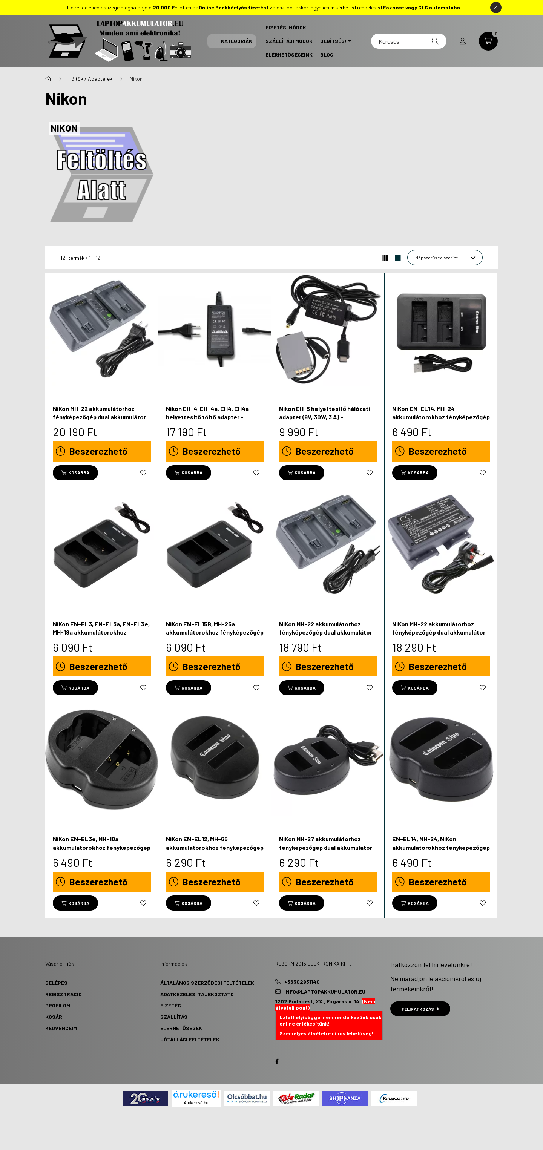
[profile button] (462, 41)
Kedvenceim (61, 1028)
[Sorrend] (445, 257)
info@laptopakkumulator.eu (324, 992)
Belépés (56, 983)
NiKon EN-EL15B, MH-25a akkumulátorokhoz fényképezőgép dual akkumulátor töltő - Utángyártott (215, 636)
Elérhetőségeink (289, 54)
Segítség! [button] (333, 41)
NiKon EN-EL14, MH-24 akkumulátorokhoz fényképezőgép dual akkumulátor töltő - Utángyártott (441, 421)
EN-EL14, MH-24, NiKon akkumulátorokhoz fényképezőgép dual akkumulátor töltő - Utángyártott (441, 851)
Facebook (276, 1061)
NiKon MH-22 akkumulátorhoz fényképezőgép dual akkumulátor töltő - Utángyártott (99, 417)
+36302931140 (302, 982)
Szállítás (173, 1017)
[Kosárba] (75, 472)
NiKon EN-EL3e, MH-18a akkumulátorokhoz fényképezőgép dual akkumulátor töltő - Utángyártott (101, 851)
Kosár (53, 1017)
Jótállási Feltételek (189, 1039)
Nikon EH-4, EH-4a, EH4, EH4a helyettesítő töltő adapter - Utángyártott (207, 417)
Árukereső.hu (196, 1103)
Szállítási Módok (289, 41)
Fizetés (170, 1005)
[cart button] (488, 41)
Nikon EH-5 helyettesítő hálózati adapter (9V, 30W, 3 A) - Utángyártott (324, 417)
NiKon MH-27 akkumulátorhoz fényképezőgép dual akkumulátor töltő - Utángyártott (325, 847)
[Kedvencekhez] (143, 472)
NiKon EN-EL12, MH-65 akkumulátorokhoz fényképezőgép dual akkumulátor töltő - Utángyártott (215, 851)
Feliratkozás (420, 1009)
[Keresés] (408, 41)
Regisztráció (63, 994)
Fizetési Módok (285, 27)
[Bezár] (496, 7)
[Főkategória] (48, 79)
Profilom (57, 1005)
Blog (326, 54)
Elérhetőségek (181, 1028)
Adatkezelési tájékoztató (197, 994)
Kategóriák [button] (231, 41)
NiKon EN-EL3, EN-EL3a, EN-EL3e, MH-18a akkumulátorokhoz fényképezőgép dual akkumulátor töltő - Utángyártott (101, 636)
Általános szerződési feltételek (207, 983)
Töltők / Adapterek (90, 78)
